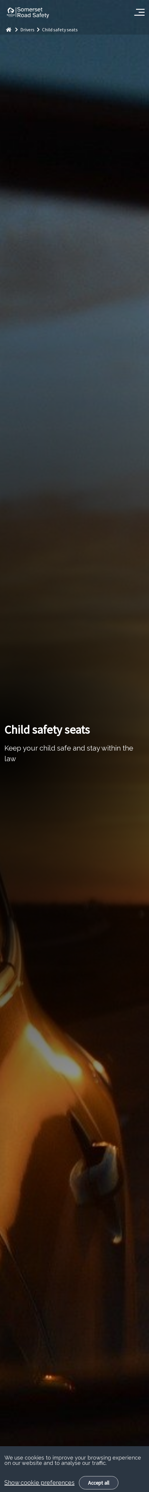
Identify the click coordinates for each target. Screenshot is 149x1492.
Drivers (31, 30)
